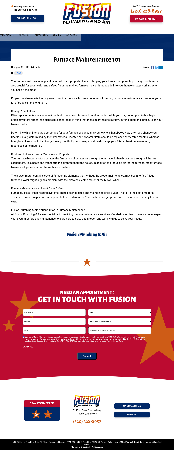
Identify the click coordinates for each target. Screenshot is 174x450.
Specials (107, 31)
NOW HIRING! (28, 20)
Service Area (125, 31)
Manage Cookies (153, 442)
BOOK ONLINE (146, 21)
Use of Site (120, 442)
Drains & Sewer (37, 31)
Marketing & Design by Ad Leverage (87, 447)
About (139, 31)
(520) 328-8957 (146, 13)
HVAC (18, 73)
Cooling (57, 31)
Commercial (89, 31)
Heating (72, 31)
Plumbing (18, 31)
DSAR (87, 444)
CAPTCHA (28, 347)
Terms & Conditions (135, 442)
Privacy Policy (118, 341)
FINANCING (132, 415)
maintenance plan (132, 405)
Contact (154, 31)
